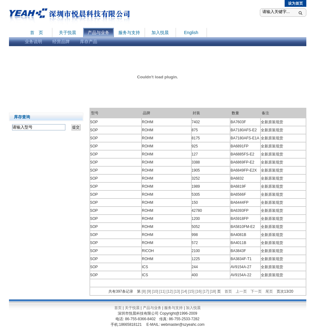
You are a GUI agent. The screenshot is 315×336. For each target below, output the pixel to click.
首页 (228, 291)
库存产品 (88, 41)
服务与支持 (129, 32)
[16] (199, 291)
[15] (191, 291)
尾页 (269, 291)
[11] (162, 291)
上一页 (241, 291)
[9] (149, 291)
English (191, 32)
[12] (169, 291)
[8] (144, 291)
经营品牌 (61, 41)
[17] (206, 291)
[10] (155, 291)
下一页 (256, 291)
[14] (184, 291)
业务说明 (33, 41)
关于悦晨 (67, 32)
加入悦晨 (160, 32)
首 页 (36, 32)
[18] (213, 291)
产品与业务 (98, 32)
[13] (177, 291)
